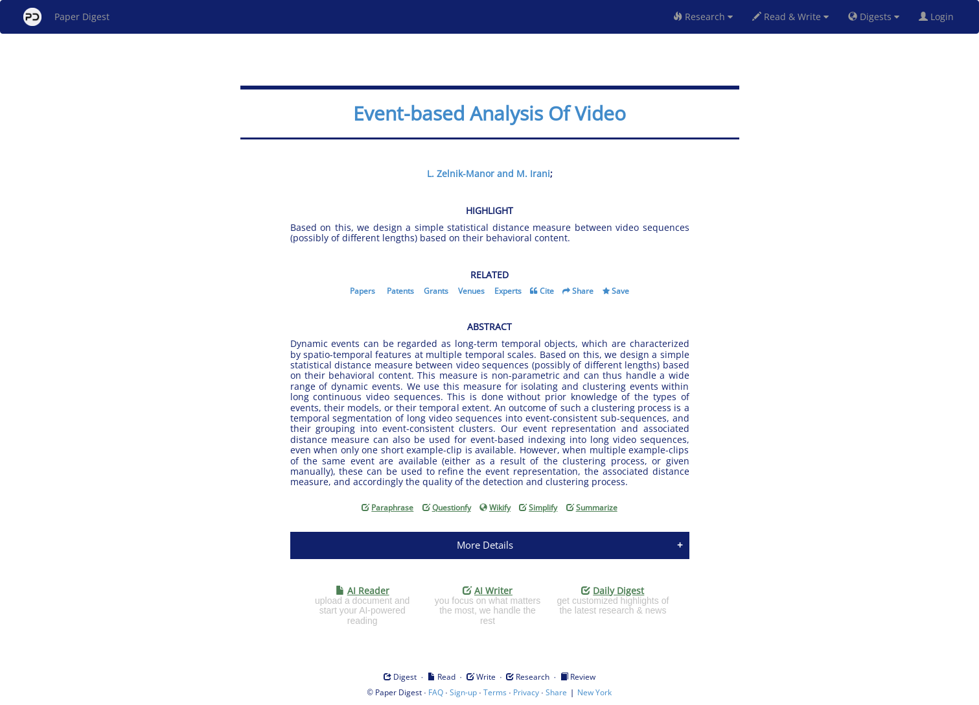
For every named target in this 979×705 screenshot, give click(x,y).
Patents (400, 290)
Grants (436, 290)
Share (582, 290)
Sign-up (463, 692)
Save (620, 290)
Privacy (526, 692)
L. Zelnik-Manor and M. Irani (488, 173)
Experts (508, 290)
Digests (873, 16)
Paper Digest (66, 17)
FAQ (435, 692)
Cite (547, 290)
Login (939, 16)
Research (703, 16)
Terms (495, 692)
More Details (485, 544)
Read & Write (790, 16)
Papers (362, 290)
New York (594, 692)
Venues (471, 290)
